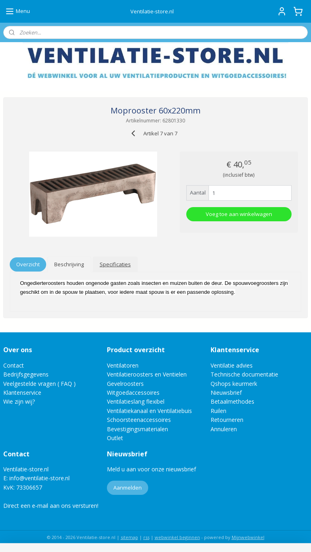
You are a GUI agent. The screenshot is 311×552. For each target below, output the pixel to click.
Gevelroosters (125, 383)
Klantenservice (22, 392)
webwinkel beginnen (177, 537)
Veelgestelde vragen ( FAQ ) (39, 383)
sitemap (129, 537)
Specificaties (115, 264)
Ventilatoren (122, 365)
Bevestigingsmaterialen (137, 429)
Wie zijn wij (17, 401)
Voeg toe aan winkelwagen (239, 214)
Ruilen (218, 411)
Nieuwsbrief (226, 392)
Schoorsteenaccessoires (139, 420)
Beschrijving (69, 264)
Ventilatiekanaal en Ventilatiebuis (149, 411)
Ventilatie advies (232, 365)
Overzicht (28, 264)
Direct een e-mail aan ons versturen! (50, 505)
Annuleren (224, 429)
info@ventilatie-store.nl (39, 478)
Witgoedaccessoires (133, 392)
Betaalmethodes (232, 401)
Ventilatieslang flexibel (135, 401)
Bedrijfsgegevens (26, 374)
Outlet (116, 438)
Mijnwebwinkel (248, 537)
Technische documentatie (244, 374)
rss (146, 537)
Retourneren (227, 420)
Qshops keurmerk (234, 383)
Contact (13, 365)
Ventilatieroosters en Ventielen (147, 374)
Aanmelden (127, 487)
